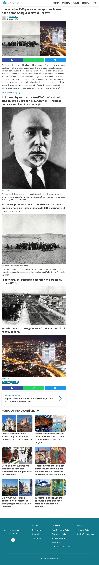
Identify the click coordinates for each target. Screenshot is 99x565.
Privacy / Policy (83, 530)
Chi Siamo (36, 530)
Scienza (56, 3)
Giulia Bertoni (13, 17)
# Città (15, 382)
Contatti (35, 534)
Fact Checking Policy (61, 530)
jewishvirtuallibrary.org (12, 93)
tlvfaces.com (5, 378)
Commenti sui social (61, 546)
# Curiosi (6, 382)
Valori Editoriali (58, 538)
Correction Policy (59, 534)
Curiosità (66, 3)
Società (85, 3)
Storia (94, 3)
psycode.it (36, 538)
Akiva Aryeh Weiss (7, 190)
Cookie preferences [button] (85, 534)
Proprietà (56, 542)
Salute (76, 3)
